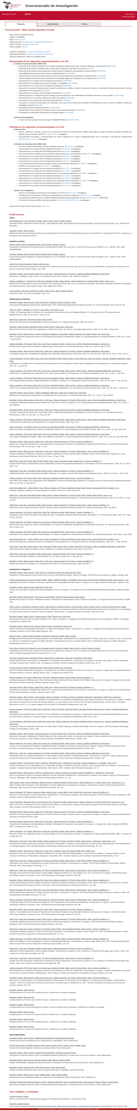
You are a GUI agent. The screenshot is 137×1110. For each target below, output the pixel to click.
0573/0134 (66, 149)
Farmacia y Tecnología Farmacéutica (39, 54)
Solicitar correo (19, 39)
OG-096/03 (69, 112)
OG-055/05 (83, 181)
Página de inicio (9, 14)
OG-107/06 (66, 176)
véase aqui (46, 206)
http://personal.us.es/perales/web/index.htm (38, 42)
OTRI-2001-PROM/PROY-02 (68, 200)
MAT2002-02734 (50, 134)
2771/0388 (72, 83)
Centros (84, 24)
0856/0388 (80, 110)
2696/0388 (67, 81)
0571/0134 (69, 146)
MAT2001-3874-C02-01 (27, 139)
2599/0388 (45, 90)
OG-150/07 (66, 171)
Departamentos (52, 24)
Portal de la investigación (128, 15)
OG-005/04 (66, 183)
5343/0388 (89, 69)
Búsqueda (21, 24)
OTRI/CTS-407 (91, 198)
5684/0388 (111, 66)
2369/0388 (70, 98)
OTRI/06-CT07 (84, 195)
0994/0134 (65, 156)
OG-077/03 (66, 185)
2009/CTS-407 (70, 193)
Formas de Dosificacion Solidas (38, 52)
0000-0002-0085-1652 (30, 44)
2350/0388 (119, 95)
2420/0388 (67, 86)
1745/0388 (65, 100)
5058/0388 (101, 71)
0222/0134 (65, 161)
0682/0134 (65, 151)
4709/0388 (70, 73)
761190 (24, 47)
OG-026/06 (82, 173)
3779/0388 (101, 76)
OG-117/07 (66, 168)
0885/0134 (86, 154)
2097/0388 (38, 105)
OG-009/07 (46, 166)
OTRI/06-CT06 (72, 120)
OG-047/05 (66, 178)
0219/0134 (65, 159)
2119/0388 (66, 93)
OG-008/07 (82, 163)
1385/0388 (55, 108)
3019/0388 (101, 78)
